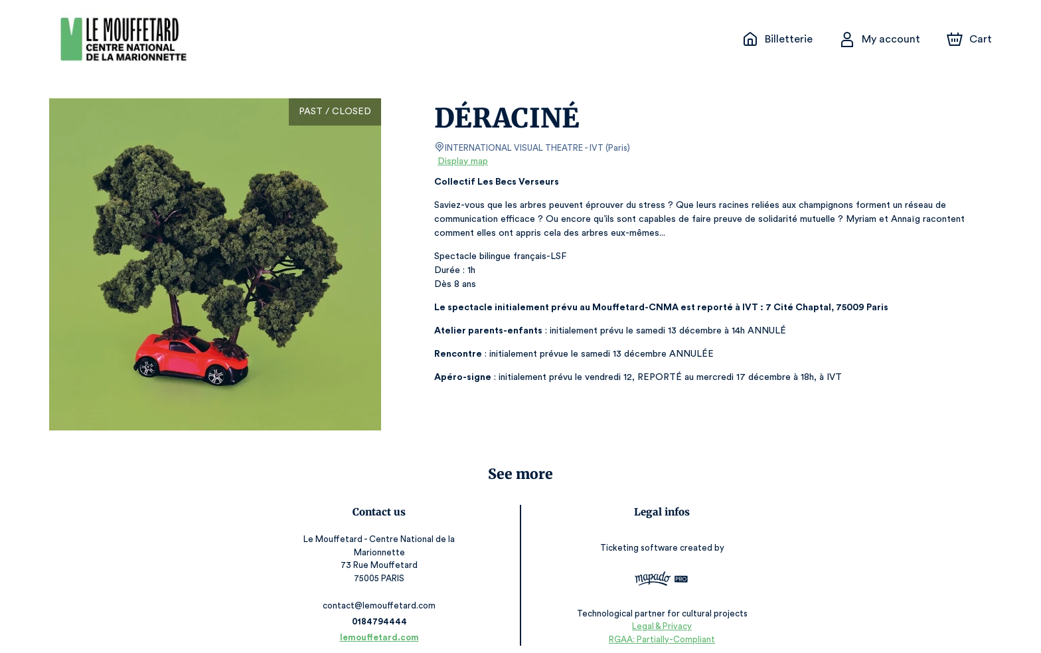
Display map (463, 161)
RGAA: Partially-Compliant (658, 626)
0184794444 (382, 609)
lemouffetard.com (383, 625)
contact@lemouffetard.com (382, 593)
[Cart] (970, 39)
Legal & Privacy (658, 613)
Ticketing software (636, 544)
